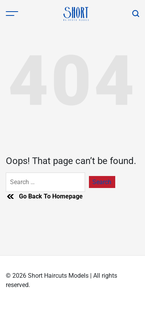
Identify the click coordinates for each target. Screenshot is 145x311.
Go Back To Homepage (44, 196)
